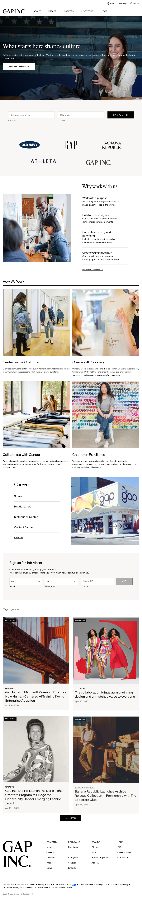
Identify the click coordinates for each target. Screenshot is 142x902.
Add (124, 581)
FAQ (119, 847)
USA (110, 3)
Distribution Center (25, 517)
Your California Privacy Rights (92, 884)
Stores (17, 496)
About (37, 11)
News (104, 11)
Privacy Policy (44, 884)
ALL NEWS (70, 819)
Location (61, 121)
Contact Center (22, 527)
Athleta (95, 862)
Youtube (72, 862)
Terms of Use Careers (26, 884)
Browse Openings (18, 66)
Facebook (73, 847)
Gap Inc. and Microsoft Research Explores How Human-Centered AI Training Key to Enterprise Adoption (35, 698)
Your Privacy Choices (62, 884)
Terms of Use (8, 884)
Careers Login (122, 3)
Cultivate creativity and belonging (102, 237)
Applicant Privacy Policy (118, 884)
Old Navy (80, 692)
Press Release (10, 622)
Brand (12, 586)
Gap (94, 852)
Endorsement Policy (63, 887)
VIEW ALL (18, 537)
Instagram (73, 857)
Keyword (12, 121)
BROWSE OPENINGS (93, 269)
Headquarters (22, 506)
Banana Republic (100, 857)
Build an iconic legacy (102, 218)
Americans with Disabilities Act (38, 887)
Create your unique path (102, 256)
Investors (87, 11)
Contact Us (122, 857)
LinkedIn (72, 868)
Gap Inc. (9, 690)
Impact (52, 11)
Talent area (50, 586)
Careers (69, 11)
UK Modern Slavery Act (12, 887)
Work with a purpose (102, 201)
